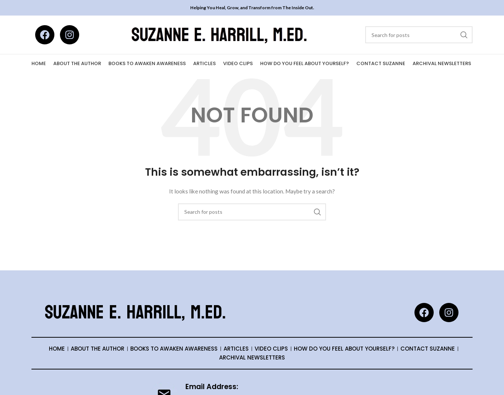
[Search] (419, 34)
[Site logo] (220, 34)
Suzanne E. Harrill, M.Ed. (135, 312)
